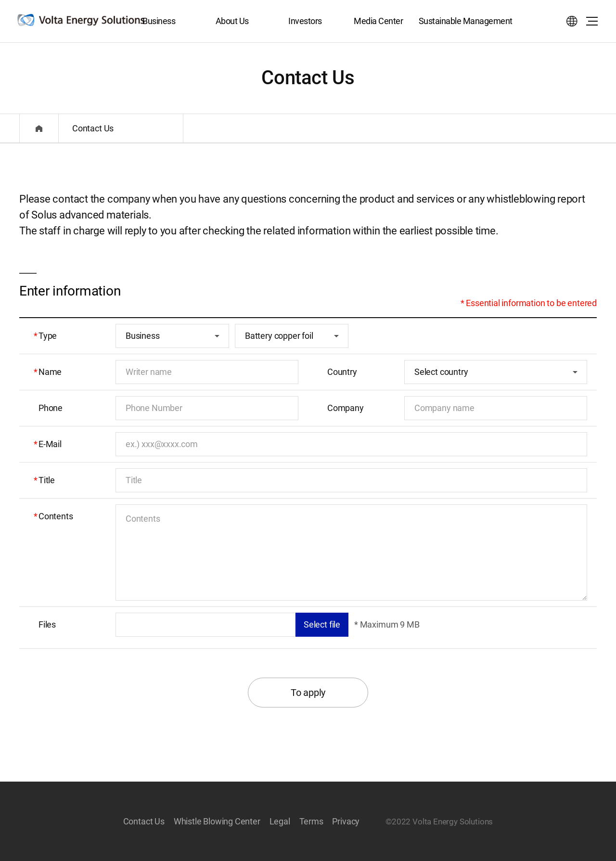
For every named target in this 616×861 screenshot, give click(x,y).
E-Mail (50, 444)
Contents (55, 516)
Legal (280, 821)
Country (342, 372)
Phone (50, 408)
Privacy (345, 821)
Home (39, 128)
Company (345, 408)
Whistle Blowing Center (217, 821)
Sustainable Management (466, 21)
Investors (305, 21)
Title (46, 480)
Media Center (378, 21)
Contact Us (144, 821)
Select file (322, 624)
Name (50, 372)
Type (47, 336)
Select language (571, 21)
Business (158, 21)
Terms (311, 821)
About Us (232, 21)
